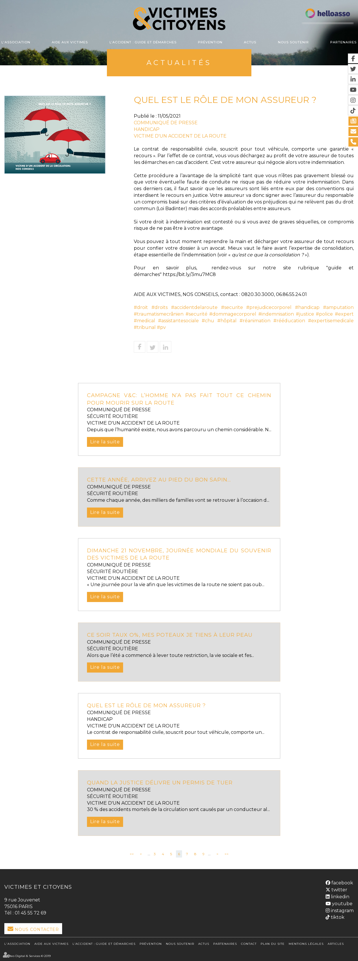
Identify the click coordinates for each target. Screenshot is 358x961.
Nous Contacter (37, 929)
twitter (338, 890)
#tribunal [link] (145, 327)
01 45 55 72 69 (30, 913)
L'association (15, 42)
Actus (250, 42)
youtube (342, 903)
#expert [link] (344, 314)
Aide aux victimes (70, 42)
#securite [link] (232, 307)
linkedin (339, 896)
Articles (336, 944)
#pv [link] (161, 327)
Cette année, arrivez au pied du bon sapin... (159, 480)
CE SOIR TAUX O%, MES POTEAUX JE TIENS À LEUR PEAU (170, 635)
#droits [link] (159, 307)
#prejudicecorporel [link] (269, 307)
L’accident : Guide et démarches (143, 42)
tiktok (337, 917)
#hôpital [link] (227, 320)
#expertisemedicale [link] (331, 320)
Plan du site (273, 944)
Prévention (210, 42)
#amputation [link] (338, 307)
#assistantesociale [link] (178, 320)
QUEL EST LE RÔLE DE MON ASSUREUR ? (146, 705)
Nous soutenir (293, 42)
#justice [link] (305, 314)
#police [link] (324, 314)
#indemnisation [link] (276, 314)
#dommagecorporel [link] (232, 314)
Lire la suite (105, 442)
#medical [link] (144, 320)
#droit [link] (141, 307)
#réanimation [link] (255, 320)
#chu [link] (208, 320)
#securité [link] (196, 314)
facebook (341, 883)
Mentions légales (306, 944)
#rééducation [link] (289, 320)
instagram (342, 910)
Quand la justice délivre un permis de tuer (160, 782)
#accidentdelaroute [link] (194, 307)
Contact (249, 944)
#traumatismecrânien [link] (158, 314)
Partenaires (343, 42)
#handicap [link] (307, 307)
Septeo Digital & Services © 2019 (27, 956)
